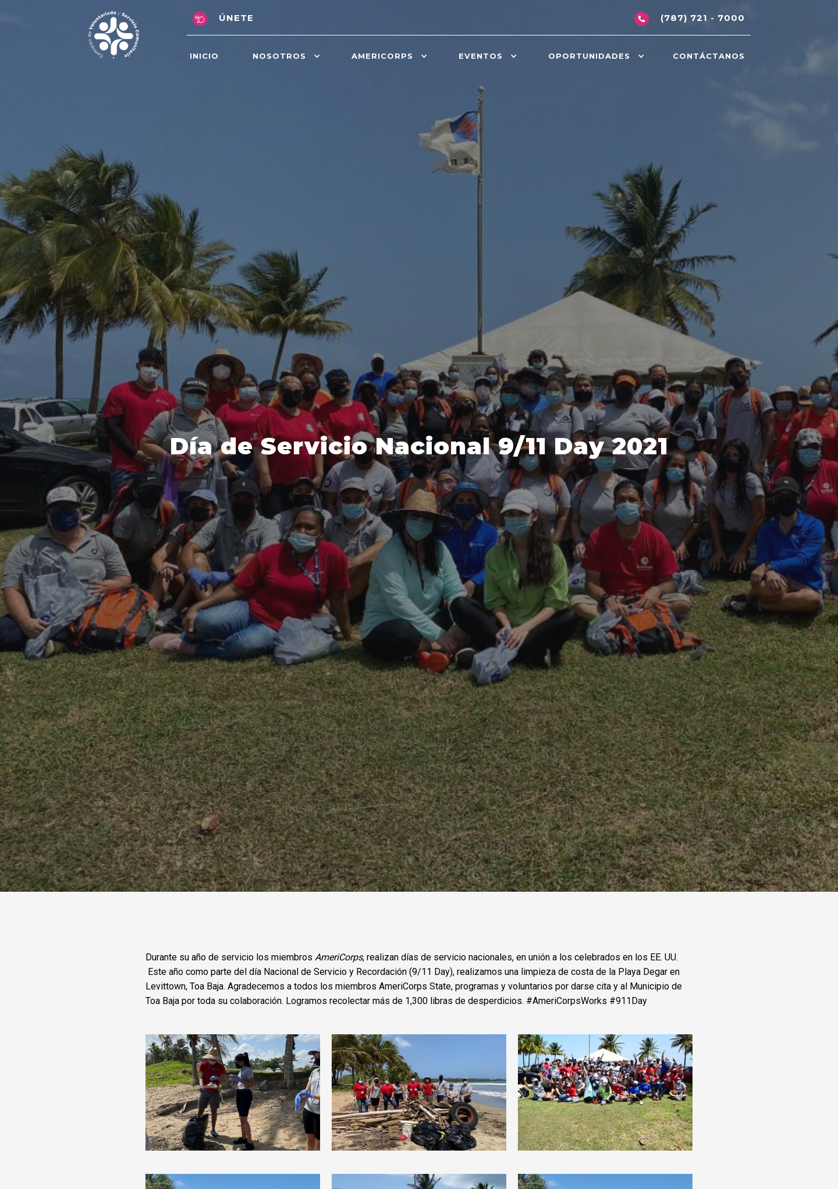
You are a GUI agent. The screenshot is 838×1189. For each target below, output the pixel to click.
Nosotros (279, 55)
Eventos (481, 55)
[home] (113, 35)
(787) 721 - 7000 (703, 17)
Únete (236, 17)
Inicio (204, 55)
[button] (285, 56)
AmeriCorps (382, 55)
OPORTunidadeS (589, 55)
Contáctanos (709, 55)
